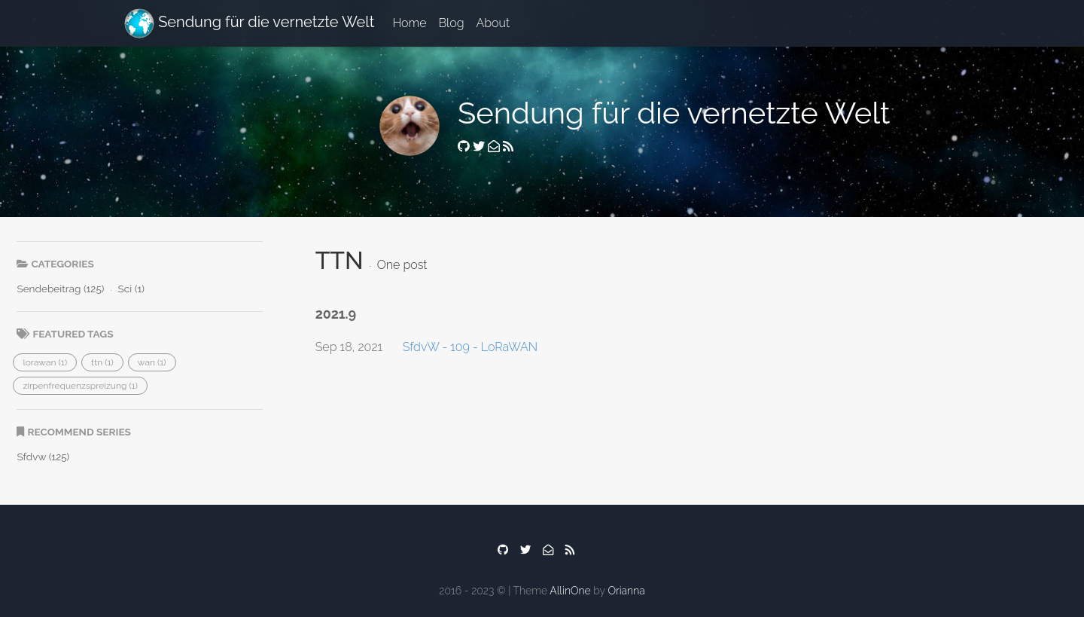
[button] (45, 362)
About (493, 23)
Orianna (625, 591)
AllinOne (570, 591)
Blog (451, 23)
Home (409, 23)
